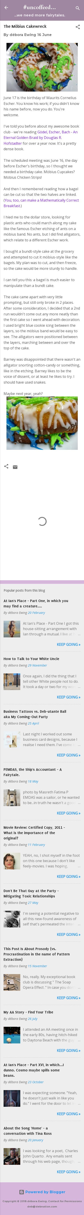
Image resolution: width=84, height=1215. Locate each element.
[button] (77, 27)
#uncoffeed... (39, 7)
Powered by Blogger (42, 1192)
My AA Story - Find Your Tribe (28, 1012)
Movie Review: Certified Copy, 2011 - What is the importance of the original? (34, 832)
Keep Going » (68, 644)
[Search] (77, 9)
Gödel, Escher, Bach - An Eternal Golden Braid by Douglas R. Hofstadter (41, 138)
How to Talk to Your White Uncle (31, 659)
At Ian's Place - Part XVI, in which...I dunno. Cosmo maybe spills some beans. (34, 1070)
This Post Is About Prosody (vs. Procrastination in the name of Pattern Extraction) (37, 954)
